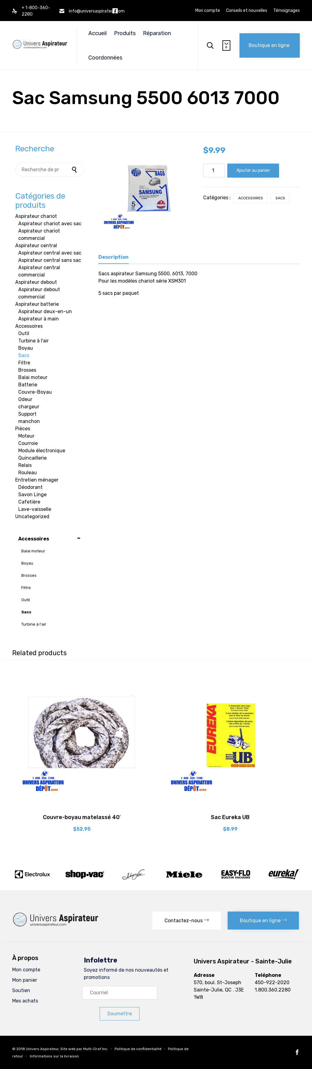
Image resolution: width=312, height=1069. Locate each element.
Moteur (26, 436)
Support (27, 414)
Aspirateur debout (36, 282)
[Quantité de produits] (214, 170)
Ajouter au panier (253, 170)
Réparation (157, 33)
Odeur (25, 399)
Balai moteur (33, 377)
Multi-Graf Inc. (95, 1049)
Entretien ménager (36, 480)
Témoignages (286, 11)
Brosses (27, 370)
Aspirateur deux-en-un (45, 311)
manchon (29, 421)
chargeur (28, 407)
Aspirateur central (36, 245)
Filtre (24, 363)
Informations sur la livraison (54, 1056)
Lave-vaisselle (34, 509)
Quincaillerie (32, 458)
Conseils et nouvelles (246, 11)
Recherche (75, 169)
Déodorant (30, 487)
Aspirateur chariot (36, 216)
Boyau (25, 348)
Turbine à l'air (33, 341)
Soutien (21, 990)
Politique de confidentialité (138, 1049)
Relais (25, 465)
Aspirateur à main (38, 319)
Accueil (97, 33)
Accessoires (250, 198)
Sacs (280, 198)
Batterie (27, 385)
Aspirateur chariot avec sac (49, 223)
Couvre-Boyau (35, 392)
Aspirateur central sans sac (49, 260)
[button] (269, 45)
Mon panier (24, 980)
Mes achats (25, 1001)
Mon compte (207, 11)
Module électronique (41, 450)
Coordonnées (105, 57)
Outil (23, 333)
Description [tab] (113, 257)
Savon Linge (32, 494)
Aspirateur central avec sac (49, 253)
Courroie (28, 443)
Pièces (22, 429)
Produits (125, 33)
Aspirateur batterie (37, 304)
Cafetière (29, 502)
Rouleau (27, 472)
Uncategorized (32, 516)
